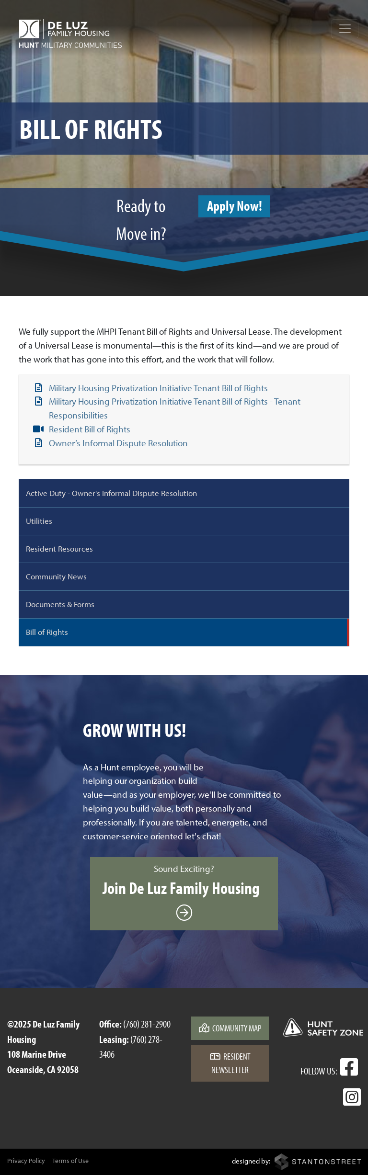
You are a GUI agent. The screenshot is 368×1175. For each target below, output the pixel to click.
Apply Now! (234, 205)
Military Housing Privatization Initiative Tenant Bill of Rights (158, 388)
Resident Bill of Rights (89, 429)
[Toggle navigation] (345, 28)
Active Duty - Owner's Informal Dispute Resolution (111, 492)
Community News (56, 576)
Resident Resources (59, 548)
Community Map (230, 1028)
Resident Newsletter (230, 1063)
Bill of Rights (47, 631)
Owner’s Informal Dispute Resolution (118, 443)
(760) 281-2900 (147, 1023)
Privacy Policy (26, 1160)
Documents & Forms (60, 604)
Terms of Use (70, 1160)
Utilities (39, 520)
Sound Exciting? (184, 893)
